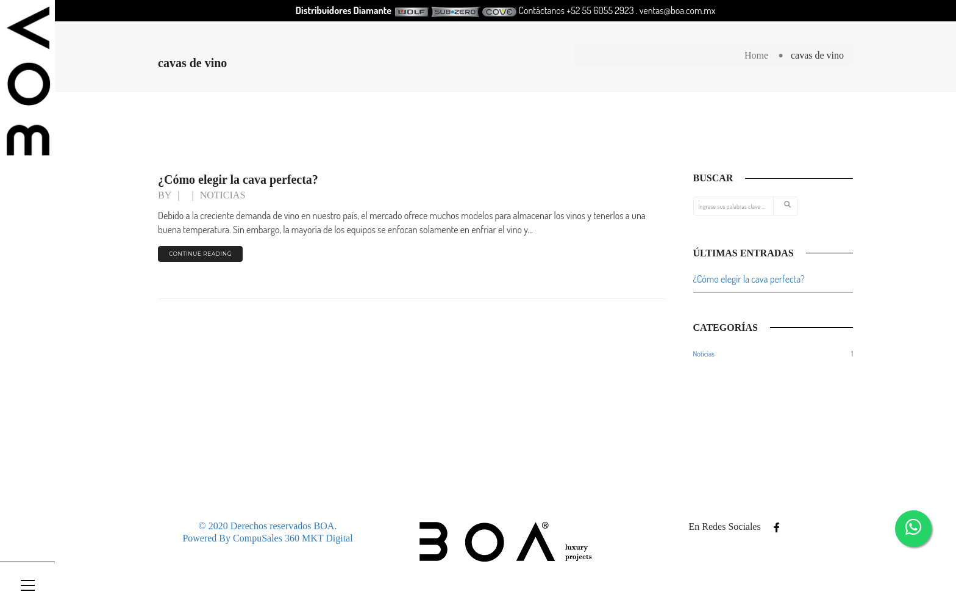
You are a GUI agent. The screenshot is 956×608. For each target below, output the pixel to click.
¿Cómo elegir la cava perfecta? (238, 179)
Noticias (223, 195)
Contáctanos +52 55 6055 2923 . (579, 10)
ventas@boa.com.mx (678, 10)
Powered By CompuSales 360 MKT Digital (267, 538)
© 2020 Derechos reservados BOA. (268, 526)
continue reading (200, 253)
